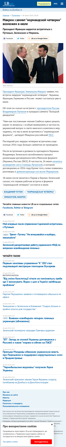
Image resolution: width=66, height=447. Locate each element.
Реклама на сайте (10, 395)
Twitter (17, 207)
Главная (6, 15)
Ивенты (6, 397)
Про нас (6, 392)
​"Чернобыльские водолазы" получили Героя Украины (28, 368)
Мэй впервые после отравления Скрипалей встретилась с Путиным (32, 225)
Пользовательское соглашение (16, 406)
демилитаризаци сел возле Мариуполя (37, 171)
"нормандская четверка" (40, 191)
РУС (56, 3)
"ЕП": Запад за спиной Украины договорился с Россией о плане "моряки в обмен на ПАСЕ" (29, 341)
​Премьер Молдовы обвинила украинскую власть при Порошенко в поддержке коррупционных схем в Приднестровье (32, 355)
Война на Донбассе (12, 9)
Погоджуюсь (41, 442)
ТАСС (51, 135)
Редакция (7, 400)
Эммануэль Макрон (15, 197)
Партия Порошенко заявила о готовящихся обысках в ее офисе (32, 296)
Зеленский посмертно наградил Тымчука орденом (28, 330)
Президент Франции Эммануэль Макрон (24, 91)
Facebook (8, 207)
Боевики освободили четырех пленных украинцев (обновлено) (28, 319)
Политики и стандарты (12, 403)
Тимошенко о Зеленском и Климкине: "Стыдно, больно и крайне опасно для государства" (31, 308)
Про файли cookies (10, 442)
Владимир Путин (13, 191)
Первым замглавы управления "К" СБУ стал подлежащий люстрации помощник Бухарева (29, 264)
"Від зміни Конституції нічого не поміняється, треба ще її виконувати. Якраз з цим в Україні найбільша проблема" (32, 282)
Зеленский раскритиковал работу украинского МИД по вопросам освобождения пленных (31, 246)
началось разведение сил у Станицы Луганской (32, 163)
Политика (16, 15)
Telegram (28, 207)
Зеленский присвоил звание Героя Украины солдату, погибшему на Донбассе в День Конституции (29, 381)
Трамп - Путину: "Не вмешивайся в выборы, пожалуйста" (29, 236)
